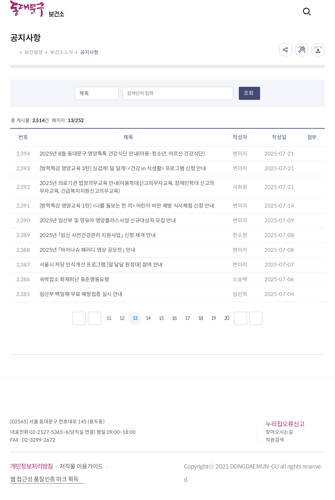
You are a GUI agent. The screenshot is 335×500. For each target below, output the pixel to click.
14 (148, 318)
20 (226, 318)
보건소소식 (61, 52)
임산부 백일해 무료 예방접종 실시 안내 (81, 294)
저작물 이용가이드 (81, 466)
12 (121, 318)
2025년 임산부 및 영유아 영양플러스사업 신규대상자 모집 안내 (108, 220)
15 (161, 318)
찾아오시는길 (279, 432)
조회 (249, 93)
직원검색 (275, 440)
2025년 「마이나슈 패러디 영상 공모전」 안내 (87, 250)
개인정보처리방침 (31, 466)
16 (174, 318)
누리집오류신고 (285, 424)
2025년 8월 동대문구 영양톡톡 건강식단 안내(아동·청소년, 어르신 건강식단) (122, 153)
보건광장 (34, 52)
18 (200, 318)
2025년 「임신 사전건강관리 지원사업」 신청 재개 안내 (98, 235)
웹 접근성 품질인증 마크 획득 (44, 479)
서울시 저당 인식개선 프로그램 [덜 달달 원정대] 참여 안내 (101, 264)
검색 (305, 16)
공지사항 (89, 52)
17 (187, 318)
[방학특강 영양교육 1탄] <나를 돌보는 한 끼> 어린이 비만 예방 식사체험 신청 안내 (127, 205)
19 (213, 318)
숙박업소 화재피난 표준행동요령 (74, 279)
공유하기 (285, 49)
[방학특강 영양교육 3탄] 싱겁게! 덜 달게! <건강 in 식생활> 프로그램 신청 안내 (123, 168)
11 (108, 318)
